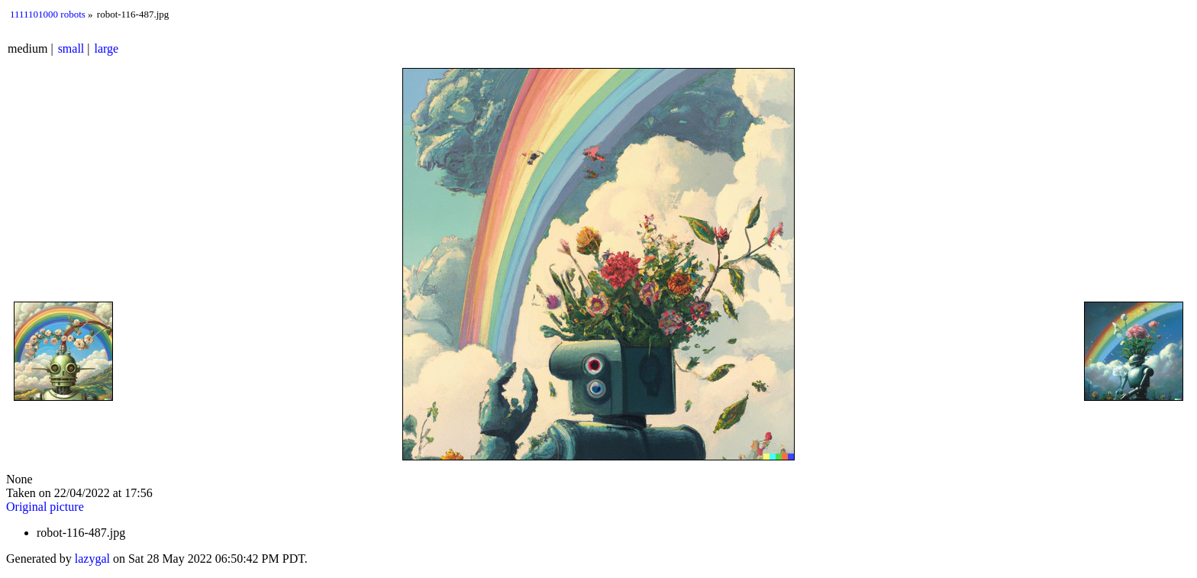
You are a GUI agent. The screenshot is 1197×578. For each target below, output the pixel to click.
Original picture (45, 506)
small (71, 48)
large (107, 48)
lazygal (92, 558)
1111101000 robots (48, 14)
